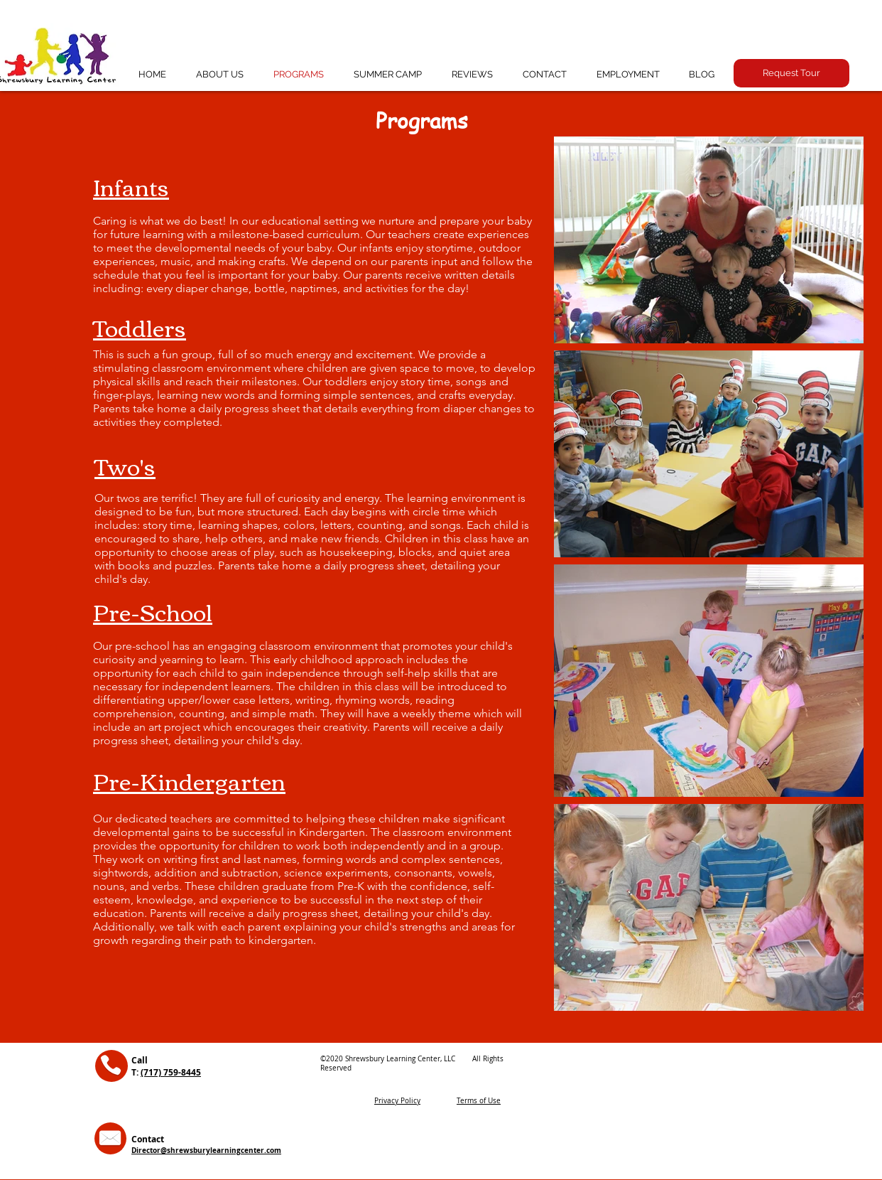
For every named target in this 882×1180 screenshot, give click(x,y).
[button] (791, 73)
